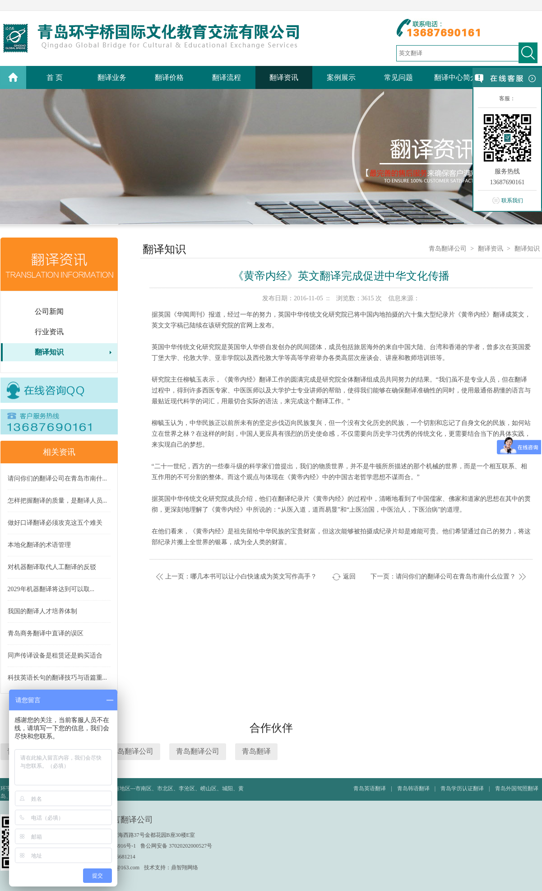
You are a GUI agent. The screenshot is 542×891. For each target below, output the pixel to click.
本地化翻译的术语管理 (39, 544)
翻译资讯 (283, 77)
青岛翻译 (256, 751)
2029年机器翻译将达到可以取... (51, 589)
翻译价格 (169, 77)
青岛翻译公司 (448, 248)
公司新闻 (49, 311)
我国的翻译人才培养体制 (42, 611)
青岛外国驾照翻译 (516, 788)
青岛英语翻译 (369, 788)
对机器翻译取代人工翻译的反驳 (52, 567)
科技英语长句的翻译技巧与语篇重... (57, 677)
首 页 (54, 77)
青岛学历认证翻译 (462, 788)
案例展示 (341, 77)
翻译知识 (49, 352)
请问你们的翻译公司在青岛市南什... (57, 478)
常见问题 (398, 77)
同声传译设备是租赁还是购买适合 (55, 655)
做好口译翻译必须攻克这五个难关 (55, 522)
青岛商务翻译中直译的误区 (45, 633)
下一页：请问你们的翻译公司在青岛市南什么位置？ (443, 576)
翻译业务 (111, 77)
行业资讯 (49, 332)
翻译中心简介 (455, 77)
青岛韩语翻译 (413, 788)
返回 (349, 576)
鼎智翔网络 (184, 867)
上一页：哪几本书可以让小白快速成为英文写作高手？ (241, 576)
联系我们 (512, 200)
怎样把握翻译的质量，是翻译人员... (57, 500)
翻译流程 (226, 77)
